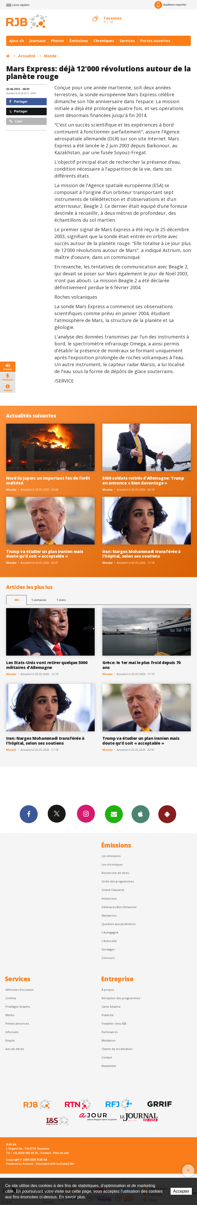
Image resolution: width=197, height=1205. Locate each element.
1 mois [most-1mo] (61, 600)
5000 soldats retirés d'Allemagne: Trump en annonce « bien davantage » (143, 480)
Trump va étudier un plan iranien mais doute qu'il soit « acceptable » (44, 554)
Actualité (26, 55)
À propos (108, 989)
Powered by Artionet (19, 1163)
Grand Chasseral (113, 889)
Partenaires (109, 1032)
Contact (107, 1057)
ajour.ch (16, 40)
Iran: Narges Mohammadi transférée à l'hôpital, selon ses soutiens (141, 554)
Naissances (109, 915)
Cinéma (10, 998)
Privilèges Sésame (17, 1006)
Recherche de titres (115, 872)
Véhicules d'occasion (19, 989)
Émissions (79, 40)
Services (127, 40)
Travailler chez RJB (114, 1023)
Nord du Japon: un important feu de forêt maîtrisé (48, 480)
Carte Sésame (111, 1006)
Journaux (37, 40)
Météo (9, 1015)
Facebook (29, 814)
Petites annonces (17, 1023)
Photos (57, 40)
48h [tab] (16, 600)
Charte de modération (117, 1049)
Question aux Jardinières (118, 924)
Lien (15, 121)
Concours (108, 957)
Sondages (108, 949)
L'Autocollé (109, 940)
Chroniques (103, 40)
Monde (50, 55)
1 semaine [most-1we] (38, 600)
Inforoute (11, 1032)
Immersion (109, 898)
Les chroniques (112, 864)
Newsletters (114, 814)
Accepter (181, 1191)
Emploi (10, 1040)
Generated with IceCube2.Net (55, 1163)
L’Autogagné (110, 932)
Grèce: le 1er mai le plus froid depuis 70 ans (141, 665)
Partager (18, 101)
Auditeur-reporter (170, 5)
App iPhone (141, 814)
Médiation (108, 1040)
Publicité (108, 1015)
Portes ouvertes (155, 40)
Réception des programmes (121, 998)
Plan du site (61, 1152)
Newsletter (109, 1065)
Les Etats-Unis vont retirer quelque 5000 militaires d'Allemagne (46, 665)
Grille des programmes (118, 881)
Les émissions (111, 856)
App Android (167, 814)
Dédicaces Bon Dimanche (119, 907)
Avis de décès (14, 1049)
